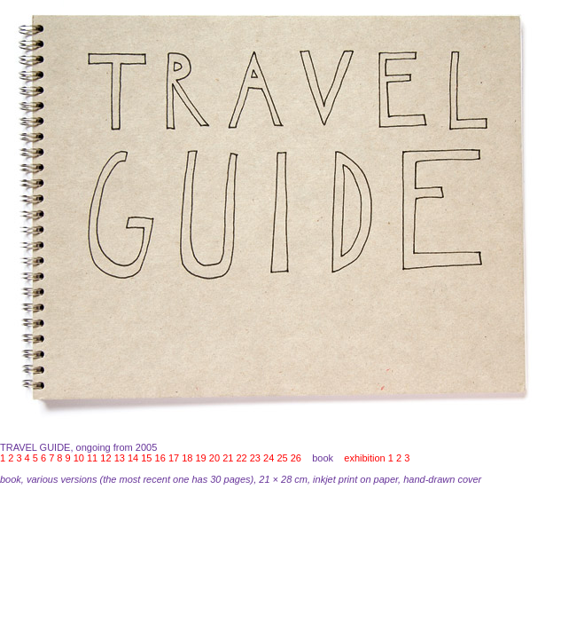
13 (119, 458)
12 (105, 458)
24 (268, 458)
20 (214, 458)
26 (296, 458)
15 (146, 458)
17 (173, 458)
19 (201, 458)
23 (255, 458)
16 (160, 458)
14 (133, 458)
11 (92, 458)
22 (241, 458)
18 (187, 458)
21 (227, 458)
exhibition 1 (368, 458)
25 (282, 458)
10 (79, 458)
